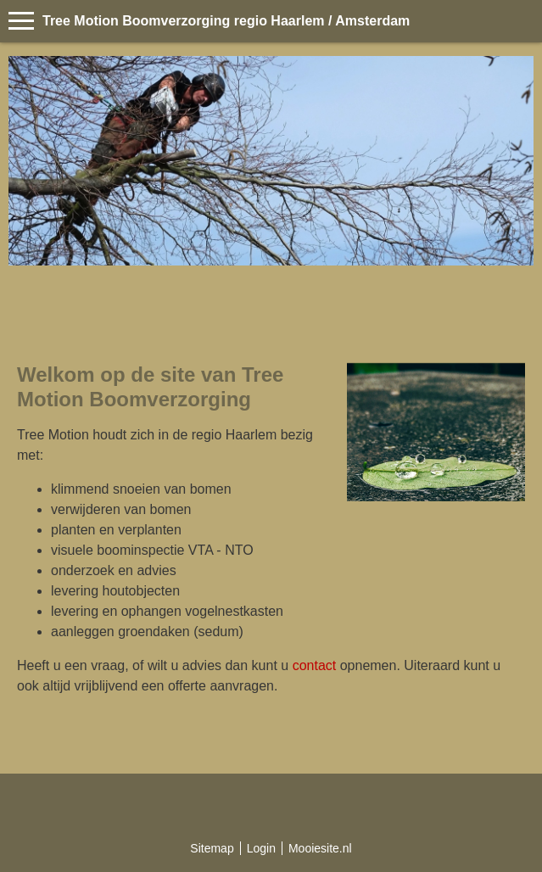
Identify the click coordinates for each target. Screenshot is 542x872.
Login (261, 848)
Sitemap (211, 848)
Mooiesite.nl (320, 848)
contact (315, 665)
